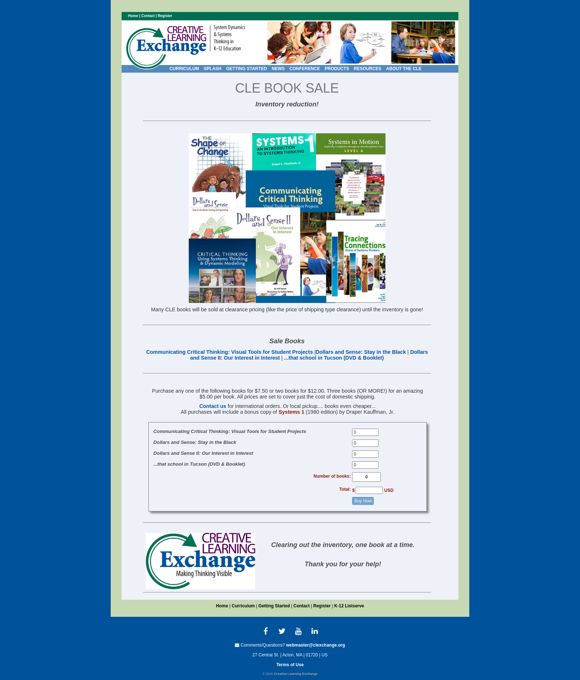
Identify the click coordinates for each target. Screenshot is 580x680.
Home (133, 16)
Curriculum (243, 605)
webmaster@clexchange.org (315, 645)
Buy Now (363, 500)
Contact (148, 16)
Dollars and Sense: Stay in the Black (361, 352)
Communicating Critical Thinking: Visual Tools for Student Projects (229, 352)
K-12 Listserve (349, 605)
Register (165, 16)
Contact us (212, 406)
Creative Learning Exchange (296, 674)
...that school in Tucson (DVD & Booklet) (334, 358)
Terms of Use (289, 664)
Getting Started (274, 605)
